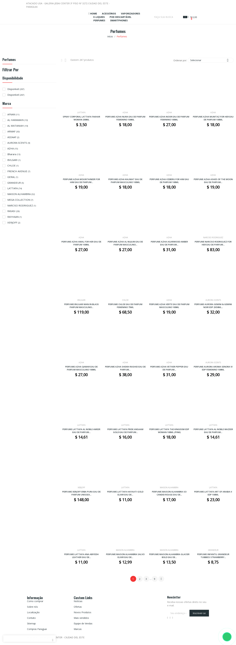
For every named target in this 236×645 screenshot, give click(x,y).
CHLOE (13, 165)
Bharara (13, 154)
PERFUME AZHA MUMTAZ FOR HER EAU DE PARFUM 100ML (213, 118)
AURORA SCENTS (18, 142)
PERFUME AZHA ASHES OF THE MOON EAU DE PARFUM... (213, 181)
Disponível (15, 89)
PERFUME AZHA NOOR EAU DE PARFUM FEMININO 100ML (169, 118)
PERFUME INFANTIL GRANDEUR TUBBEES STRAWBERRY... (213, 556)
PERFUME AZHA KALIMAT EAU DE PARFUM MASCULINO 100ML (125, 181)
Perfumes (9, 60)
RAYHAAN (14, 216)
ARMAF (13, 131)
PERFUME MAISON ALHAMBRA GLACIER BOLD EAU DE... (169, 556)
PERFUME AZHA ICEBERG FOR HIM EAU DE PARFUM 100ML (169, 181)
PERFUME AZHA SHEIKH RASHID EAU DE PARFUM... (125, 368)
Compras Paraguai (37, 629)
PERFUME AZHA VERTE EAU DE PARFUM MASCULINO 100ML (169, 306)
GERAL (12, 177)
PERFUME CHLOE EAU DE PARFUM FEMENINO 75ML (125, 306)
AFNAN (13, 114)
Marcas (78, 629)
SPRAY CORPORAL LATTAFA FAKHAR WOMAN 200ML (81, 118)
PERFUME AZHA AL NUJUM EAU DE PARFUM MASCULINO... (125, 243)
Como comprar (35, 601)
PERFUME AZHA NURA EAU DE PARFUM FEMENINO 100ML (125, 118)
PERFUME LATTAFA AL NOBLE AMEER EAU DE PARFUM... (81, 431)
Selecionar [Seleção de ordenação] (210, 60)
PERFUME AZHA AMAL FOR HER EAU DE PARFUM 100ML (81, 243)
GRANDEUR (15, 182)
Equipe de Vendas (83, 623)
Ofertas (78, 606)
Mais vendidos (81, 617)
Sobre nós (32, 606)
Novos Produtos (82, 612)
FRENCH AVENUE (18, 171)
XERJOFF (13, 222)
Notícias (78, 601)
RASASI (13, 211)
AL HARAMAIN (17, 120)
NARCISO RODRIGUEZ (21, 205)
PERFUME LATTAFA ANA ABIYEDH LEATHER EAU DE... (81, 556)
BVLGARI (13, 160)
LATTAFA (14, 188)
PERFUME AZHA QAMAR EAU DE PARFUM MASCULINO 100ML (81, 368)
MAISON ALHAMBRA (21, 194)
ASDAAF (13, 137)
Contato (31, 617)
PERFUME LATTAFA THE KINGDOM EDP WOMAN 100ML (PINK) (169, 431)
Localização (33, 612)
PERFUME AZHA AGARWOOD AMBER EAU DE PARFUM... (169, 243)
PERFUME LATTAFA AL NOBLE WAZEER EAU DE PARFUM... (213, 431)
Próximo (161, 578)
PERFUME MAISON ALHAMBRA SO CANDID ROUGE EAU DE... (169, 493)
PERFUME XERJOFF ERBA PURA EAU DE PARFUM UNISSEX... (81, 493)
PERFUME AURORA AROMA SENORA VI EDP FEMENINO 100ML (213, 368)
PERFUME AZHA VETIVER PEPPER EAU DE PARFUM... (169, 368)
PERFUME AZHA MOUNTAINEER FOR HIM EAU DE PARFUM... (81, 181)
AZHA (12, 148)
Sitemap (31, 623)
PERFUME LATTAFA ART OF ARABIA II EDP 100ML (213, 493)
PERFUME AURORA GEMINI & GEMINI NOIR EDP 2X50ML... (213, 306)
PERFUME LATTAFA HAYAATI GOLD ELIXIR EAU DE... (125, 493)
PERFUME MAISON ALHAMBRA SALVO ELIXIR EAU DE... (125, 556)
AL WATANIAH (17, 125)
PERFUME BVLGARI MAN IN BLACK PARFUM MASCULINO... (81, 306)
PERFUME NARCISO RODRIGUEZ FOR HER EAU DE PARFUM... (213, 243)
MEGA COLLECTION (20, 199)
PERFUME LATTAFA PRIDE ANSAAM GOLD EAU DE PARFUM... (125, 431)
